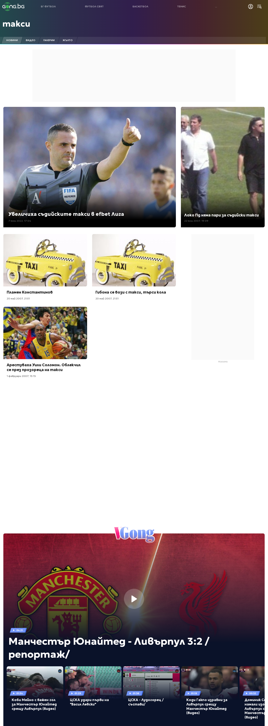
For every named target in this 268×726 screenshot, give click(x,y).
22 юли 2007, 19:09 (196, 220)
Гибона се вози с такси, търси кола (130, 292)
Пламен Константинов (30, 292)
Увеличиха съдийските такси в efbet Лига (66, 214)
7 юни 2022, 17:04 (19, 220)
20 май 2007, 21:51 (18, 298)
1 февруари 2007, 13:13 (21, 376)
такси (16, 23)
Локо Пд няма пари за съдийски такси (221, 215)
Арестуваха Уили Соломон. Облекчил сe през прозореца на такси (44, 367)
